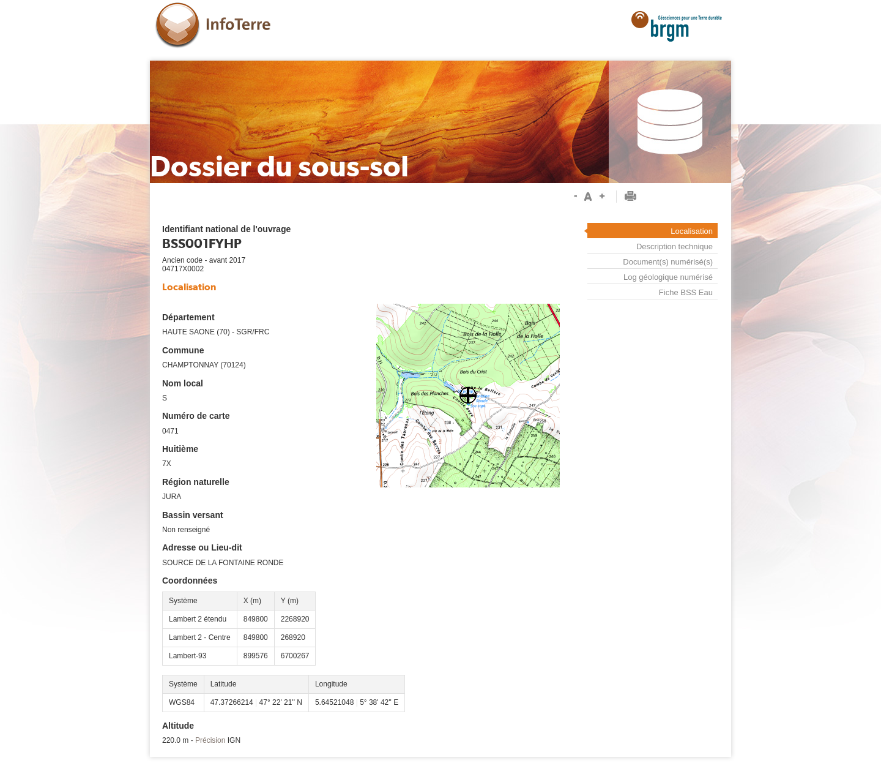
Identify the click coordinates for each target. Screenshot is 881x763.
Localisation (692, 231)
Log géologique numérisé (668, 277)
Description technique (674, 246)
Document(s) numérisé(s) (668, 261)
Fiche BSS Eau (686, 292)
